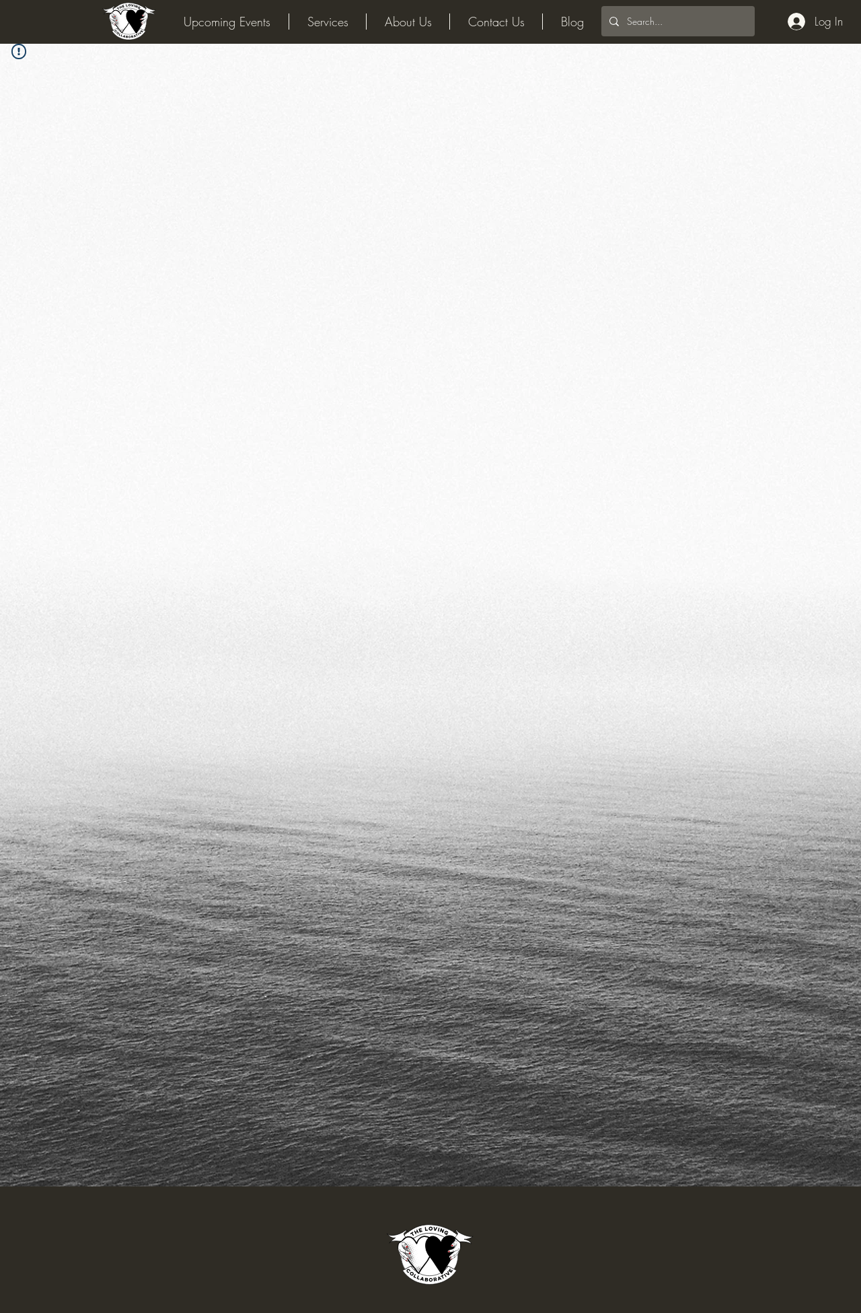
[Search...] (676, 21)
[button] (408, 21)
